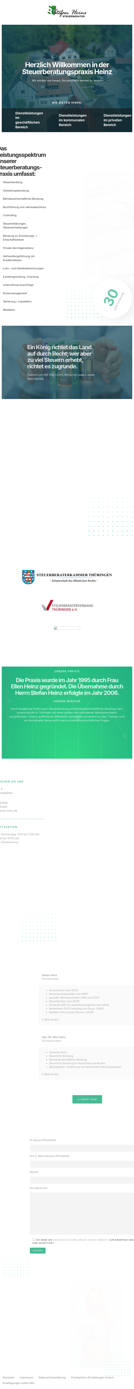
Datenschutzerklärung (52, 1377)
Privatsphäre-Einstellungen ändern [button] (92, 1377)
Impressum (26, 1377)
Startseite (8, 1377)
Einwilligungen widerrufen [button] (19, 1383)
